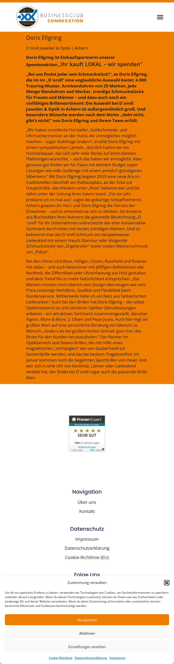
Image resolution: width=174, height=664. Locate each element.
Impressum (117, 658)
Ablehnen (87, 633)
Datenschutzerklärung (91, 658)
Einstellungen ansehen (87, 646)
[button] (166, 582)
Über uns (86, 502)
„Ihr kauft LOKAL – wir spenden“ (100, 64)
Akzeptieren (87, 619)
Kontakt (87, 511)
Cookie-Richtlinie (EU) (87, 557)
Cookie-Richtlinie (60, 658)
